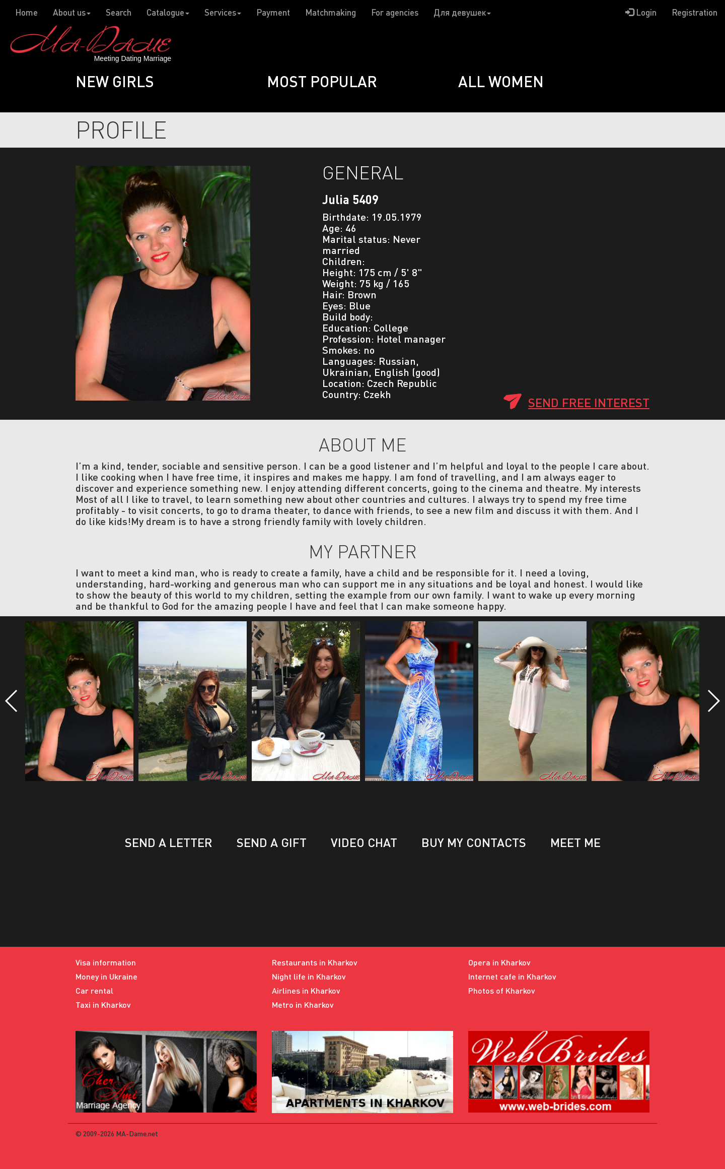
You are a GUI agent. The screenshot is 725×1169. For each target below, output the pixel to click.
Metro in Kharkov (303, 1004)
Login (641, 12)
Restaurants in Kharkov (314, 962)
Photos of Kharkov (501, 990)
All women (501, 81)
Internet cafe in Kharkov (512, 976)
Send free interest (588, 402)
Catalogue (168, 12)
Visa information (106, 962)
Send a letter (168, 842)
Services (222, 12)
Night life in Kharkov (309, 976)
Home (26, 12)
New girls (115, 81)
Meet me (575, 842)
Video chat (364, 842)
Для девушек (462, 12)
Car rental (94, 990)
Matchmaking (330, 12)
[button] (12, 701)
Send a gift (272, 842)
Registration (694, 12)
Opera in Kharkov (499, 962)
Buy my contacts (473, 842)
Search (118, 12)
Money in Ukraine (106, 976)
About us (72, 12)
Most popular (322, 81)
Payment (273, 12)
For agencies (394, 12)
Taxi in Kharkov (103, 1004)
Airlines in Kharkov (306, 990)
